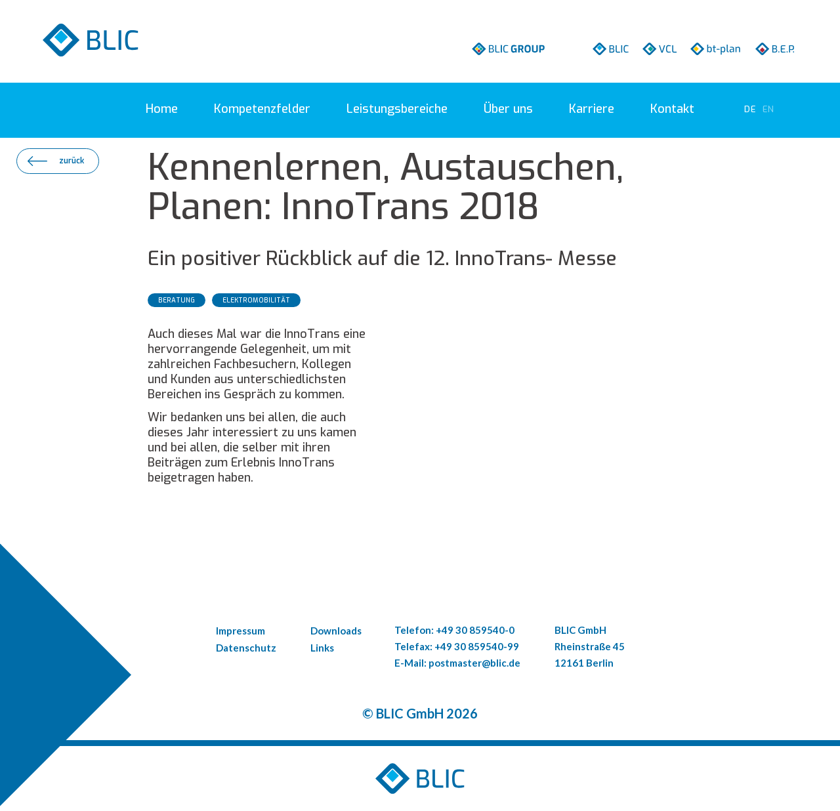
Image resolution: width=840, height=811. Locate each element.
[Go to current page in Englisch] (768, 109)
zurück (71, 161)
